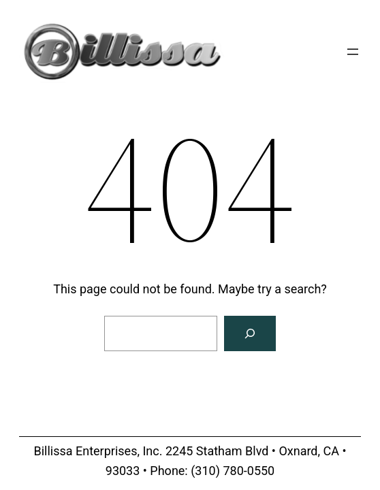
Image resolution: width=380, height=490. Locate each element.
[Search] (250, 333)
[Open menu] (353, 52)
